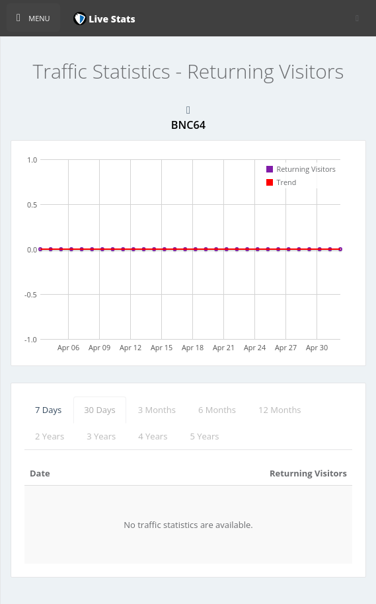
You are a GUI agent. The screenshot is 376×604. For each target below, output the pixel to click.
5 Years (204, 436)
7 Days (48, 410)
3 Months (157, 410)
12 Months (279, 410)
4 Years (152, 436)
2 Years (49, 436)
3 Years (101, 436)
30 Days (100, 410)
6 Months (217, 410)
